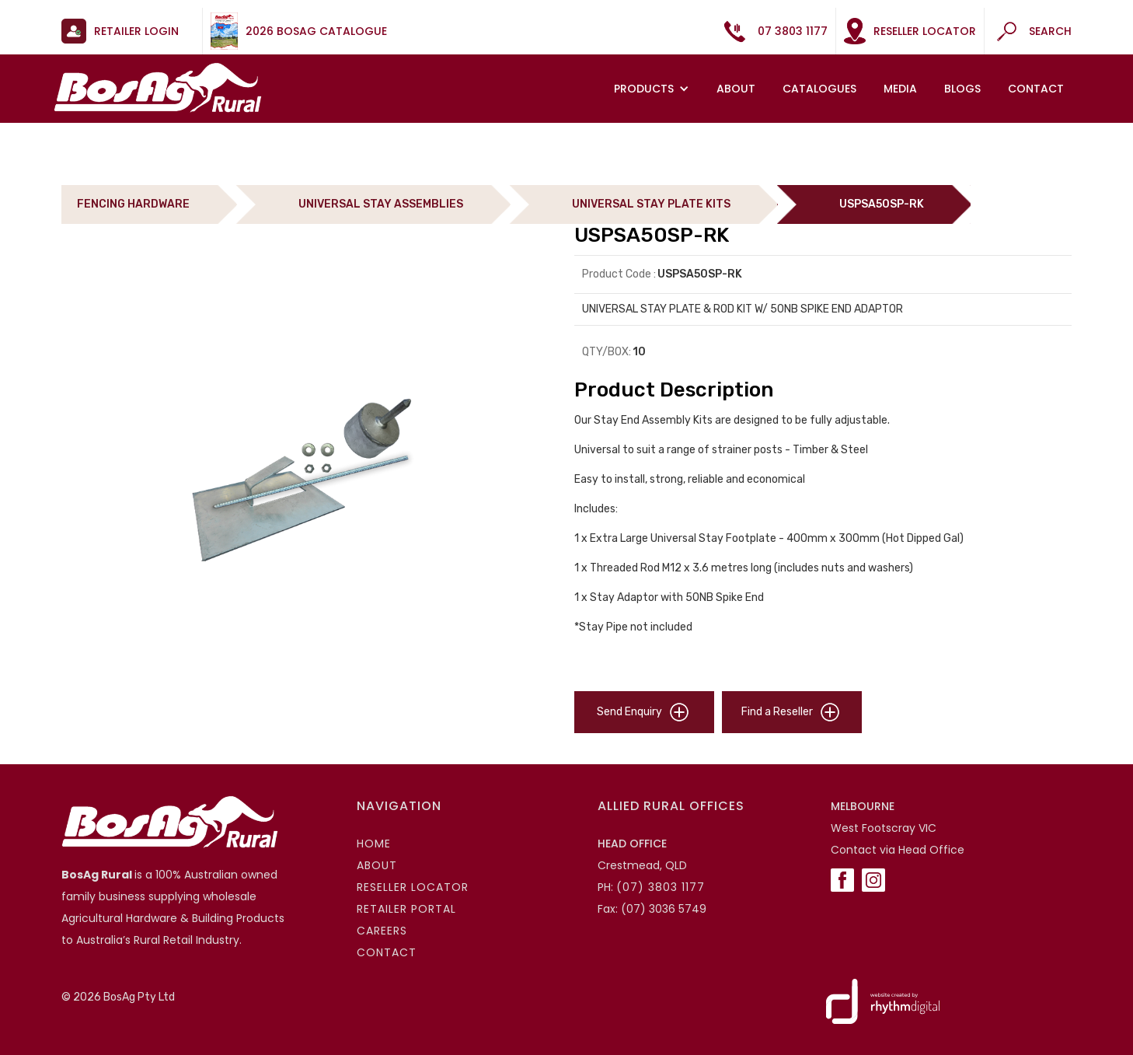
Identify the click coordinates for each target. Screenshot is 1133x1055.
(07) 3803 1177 (660, 887)
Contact (1036, 88)
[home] (158, 87)
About (735, 88)
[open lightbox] (310, 478)
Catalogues (819, 88)
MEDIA (900, 88)
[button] (653, 88)
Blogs (962, 88)
